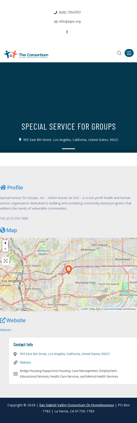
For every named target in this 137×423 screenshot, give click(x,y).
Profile (11, 187)
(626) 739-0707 (70, 12)
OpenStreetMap (113, 309)
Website (13, 320)
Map (8, 230)
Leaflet (84, 309)
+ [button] (5, 243)
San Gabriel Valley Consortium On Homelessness (76, 405)
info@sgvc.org (70, 21)
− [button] (5, 248)
